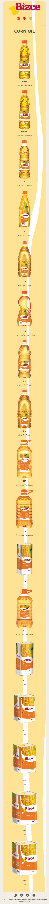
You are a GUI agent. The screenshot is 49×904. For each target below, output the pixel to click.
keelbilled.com (24, 902)
